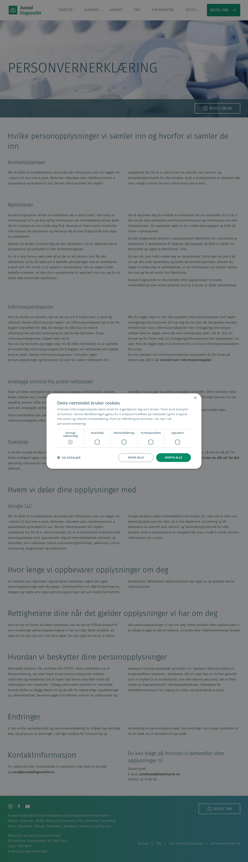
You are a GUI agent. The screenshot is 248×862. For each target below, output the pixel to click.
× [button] (195, 397)
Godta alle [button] (173, 457)
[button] (69, 457)
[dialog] (124, 431)
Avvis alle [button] (136, 457)
